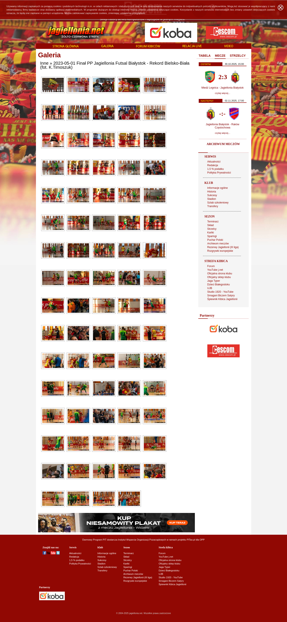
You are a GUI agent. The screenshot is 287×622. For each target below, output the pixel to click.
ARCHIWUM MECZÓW (223, 144)
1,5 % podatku (215, 168)
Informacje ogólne (217, 187)
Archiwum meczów (218, 243)
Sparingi (212, 236)
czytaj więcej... (222, 93)
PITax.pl (191, 539)
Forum (211, 266)
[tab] (205, 55)
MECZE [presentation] (220, 55)
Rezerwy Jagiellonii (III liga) (223, 247)
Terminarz (213, 221)
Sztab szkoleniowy (218, 202)
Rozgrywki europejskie (220, 250)
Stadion (211, 198)
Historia (211, 191)
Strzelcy (212, 228)
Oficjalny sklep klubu (219, 277)
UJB (209, 288)
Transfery (212, 206)
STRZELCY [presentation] (238, 55)
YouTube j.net (215, 269)
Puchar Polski (215, 239)
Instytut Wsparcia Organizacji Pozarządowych (142, 539)
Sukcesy (212, 195)
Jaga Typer (213, 280)
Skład (210, 225)
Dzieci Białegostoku (218, 284)
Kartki (210, 232)
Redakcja (212, 165)
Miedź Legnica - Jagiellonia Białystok (222, 87)
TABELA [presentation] (205, 55)
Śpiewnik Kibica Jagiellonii (222, 299)
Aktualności (213, 161)
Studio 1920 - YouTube (220, 291)
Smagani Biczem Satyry (221, 295)
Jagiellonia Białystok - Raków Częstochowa (222, 126)
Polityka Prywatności (219, 172)
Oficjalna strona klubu (219, 273)
